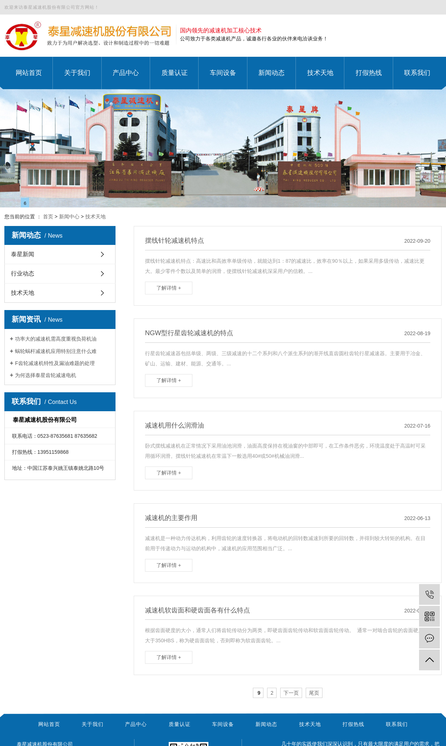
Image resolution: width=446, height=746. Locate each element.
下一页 (291, 693)
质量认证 (180, 724)
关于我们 (92, 724)
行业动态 (22, 273)
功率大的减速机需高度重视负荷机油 (56, 339)
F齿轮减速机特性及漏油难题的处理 (55, 363)
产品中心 (136, 724)
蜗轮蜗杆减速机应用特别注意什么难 (56, 351)
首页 (48, 216)
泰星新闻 (22, 254)
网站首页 (49, 724)
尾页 (314, 693)
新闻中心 (69, 216)
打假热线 (353, 724)
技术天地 (95, 216)
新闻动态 (266, 724)
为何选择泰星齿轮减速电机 (45, 375)
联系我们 (397, 724)
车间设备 (223, 724)
